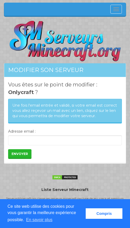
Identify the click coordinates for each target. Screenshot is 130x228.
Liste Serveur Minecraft (65, 189)
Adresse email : (22, 131)
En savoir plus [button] (39, 219)
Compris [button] (104, 213)
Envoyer (20, 154)
